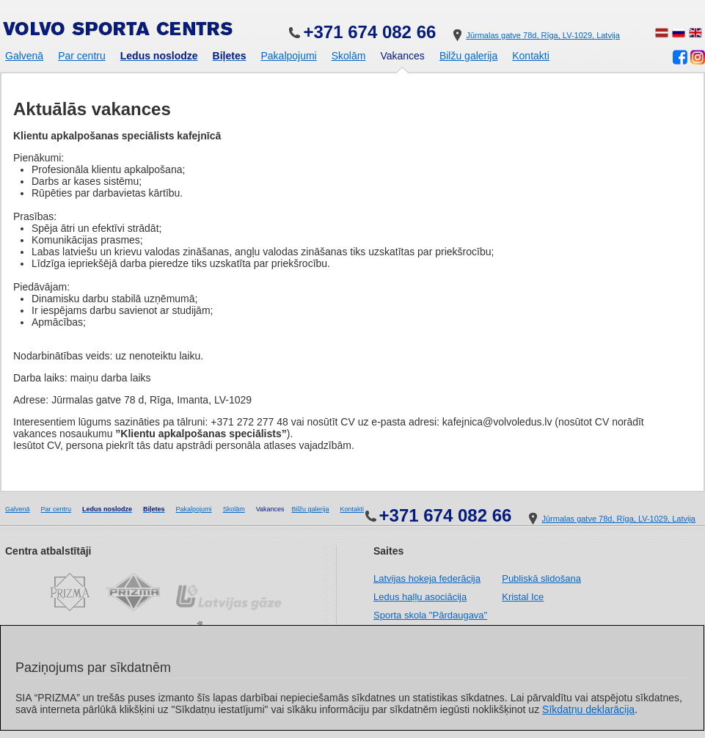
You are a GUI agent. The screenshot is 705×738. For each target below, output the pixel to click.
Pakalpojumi (288, 56)
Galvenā (24, 56)
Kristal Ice (523, 596)
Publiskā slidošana (541, 578)
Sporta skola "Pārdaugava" (430, 615)
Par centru (82, 56)
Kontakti (530, 56)
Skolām (349, 56)
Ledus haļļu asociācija (420, 596)
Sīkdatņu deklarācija (588, 709)
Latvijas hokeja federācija (427, 578)
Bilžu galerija (468, 56)
